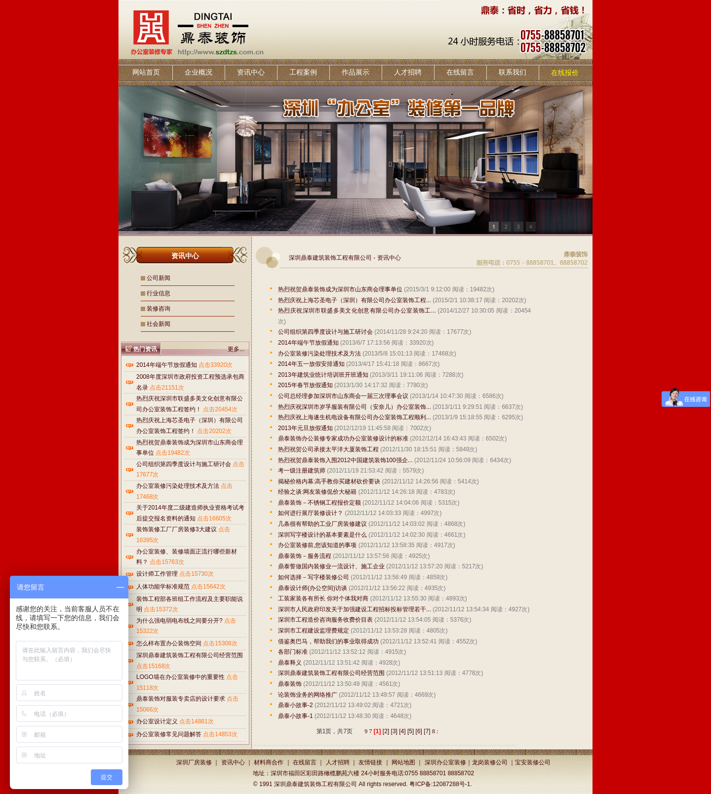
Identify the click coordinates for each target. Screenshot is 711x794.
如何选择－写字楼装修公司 (313, 577)
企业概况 (198, 72)
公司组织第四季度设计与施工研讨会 (183, 464)
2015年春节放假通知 (305, 385)
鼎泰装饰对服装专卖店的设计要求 (180, 698)
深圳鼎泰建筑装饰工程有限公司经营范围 (189, 655)
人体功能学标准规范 (163, 586)
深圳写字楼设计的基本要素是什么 (322, 534)
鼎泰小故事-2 (295, 705)
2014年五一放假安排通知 (311, 363)
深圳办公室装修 (445, 762)
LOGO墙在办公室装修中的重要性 (180, 677)
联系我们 (512, 72)
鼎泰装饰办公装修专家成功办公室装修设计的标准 (343, 438)
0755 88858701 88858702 (439, 773)
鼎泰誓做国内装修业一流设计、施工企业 (331, 566)
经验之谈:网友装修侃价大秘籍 (317, 491)
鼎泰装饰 (290, 683)
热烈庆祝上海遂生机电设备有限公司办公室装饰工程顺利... (354, 417)
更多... (236, 349)
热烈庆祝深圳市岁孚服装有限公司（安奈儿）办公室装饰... (354, 406)
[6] (419, 731)
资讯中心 (251, 72)
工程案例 (303, 72)
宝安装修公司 (533, 762)
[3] (394, 731)
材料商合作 (268, 762)
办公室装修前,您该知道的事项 (317, 545)
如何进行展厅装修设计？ (310, 513)
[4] (402, 731)
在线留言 (460, 72)
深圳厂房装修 (194, 762)
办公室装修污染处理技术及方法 (177, 485)
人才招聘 (408, 72)
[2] (386, 731)
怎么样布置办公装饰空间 (168, 643)
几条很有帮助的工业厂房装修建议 (322, 523)
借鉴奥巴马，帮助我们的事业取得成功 (328, 641)
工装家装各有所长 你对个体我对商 (323, 598)
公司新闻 (158, 278)
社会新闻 (158, 323)
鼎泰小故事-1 (295, 716)
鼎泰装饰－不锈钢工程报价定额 (319, 502)
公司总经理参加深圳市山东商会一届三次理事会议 (343, 396)
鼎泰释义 (290, 662)
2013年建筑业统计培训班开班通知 (323, 374)
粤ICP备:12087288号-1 (439, 784)
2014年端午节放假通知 (166, 364)
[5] (410, 731)
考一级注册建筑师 (301, 470)
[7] (427, 731)
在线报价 (565, 73)
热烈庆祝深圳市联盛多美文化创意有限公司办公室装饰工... (357, 310)
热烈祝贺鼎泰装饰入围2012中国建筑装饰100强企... (345, 460)
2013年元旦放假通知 (305, 428)
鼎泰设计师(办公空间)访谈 (312, 588)
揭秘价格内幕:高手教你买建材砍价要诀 (329, 481)
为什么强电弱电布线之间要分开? (179, 620)
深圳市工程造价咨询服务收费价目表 (325, 619)
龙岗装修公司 (490, 762)
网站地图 (403, 762)
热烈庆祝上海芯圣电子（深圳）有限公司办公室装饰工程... (354, 300)
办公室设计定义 (157, 721)
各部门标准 (293, 651)
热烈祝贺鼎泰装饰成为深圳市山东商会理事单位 (340, 289)
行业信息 (158, 293)
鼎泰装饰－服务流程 (304, 556)
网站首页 (146, 72)
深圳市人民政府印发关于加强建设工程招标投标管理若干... (354, 609)
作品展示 (355, 72)
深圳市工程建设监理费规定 (313, 630)
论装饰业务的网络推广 (307, 694)
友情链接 (370, 762)
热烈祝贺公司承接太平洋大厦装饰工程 (328, 449)
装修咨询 (158, 308)
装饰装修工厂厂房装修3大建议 (176, 529)
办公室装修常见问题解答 (168, 734)
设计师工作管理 (157, 573)
